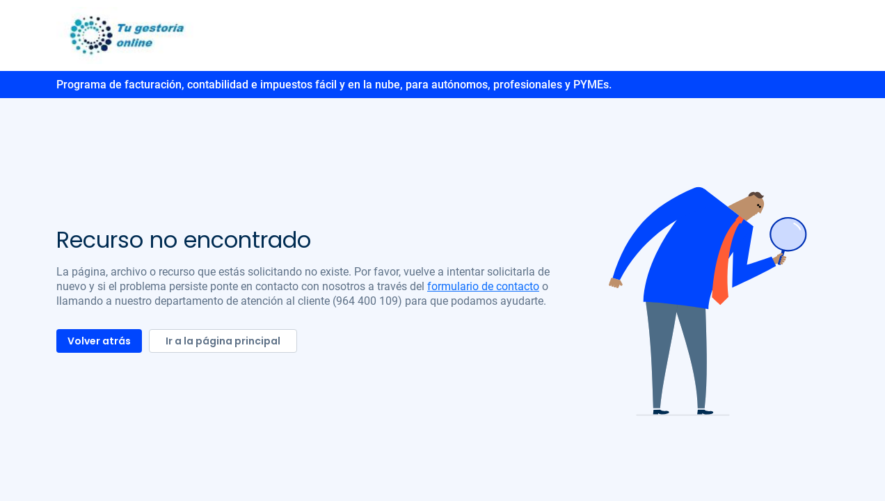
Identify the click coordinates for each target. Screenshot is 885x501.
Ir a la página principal (223, 341)
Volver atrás (99, 341)
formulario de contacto (483, 286)
